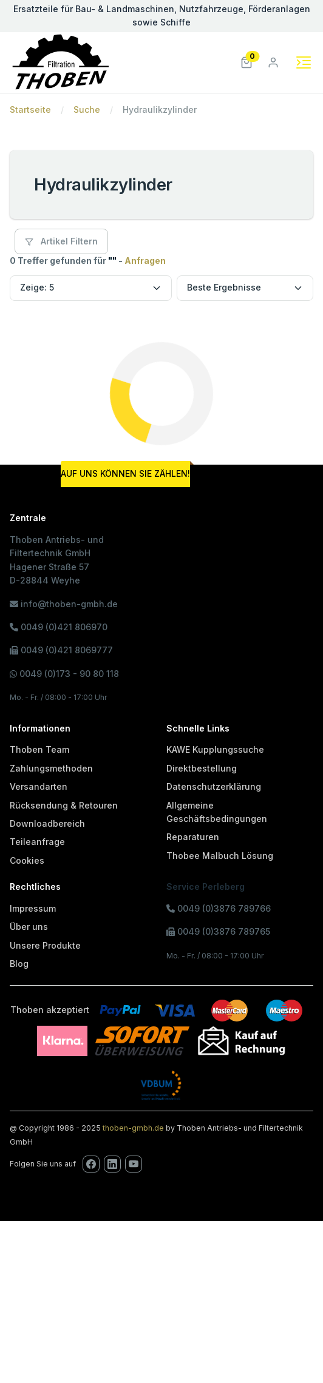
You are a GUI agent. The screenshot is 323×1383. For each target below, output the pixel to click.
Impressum (33, 908)
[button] (246, 61)
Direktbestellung (201, 768)
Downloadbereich (47, 823)
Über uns (29, 926)
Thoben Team (39, 749)
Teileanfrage (37, 841)
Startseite (30, 109)
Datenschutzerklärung (213, 786)
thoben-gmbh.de (133, 1127)
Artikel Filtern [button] (61, 241)
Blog (19, 963)
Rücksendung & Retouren (64, 805)
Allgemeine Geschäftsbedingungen (216, 812)
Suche (86, 109)
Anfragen (145, 260)
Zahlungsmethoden (51, 768)
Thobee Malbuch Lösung (219, 855)
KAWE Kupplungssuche (215, 749)
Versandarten (38, 786)
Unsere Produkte (45, 945)
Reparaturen (192, 837)
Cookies (27, 860)
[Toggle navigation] (303, 62)
